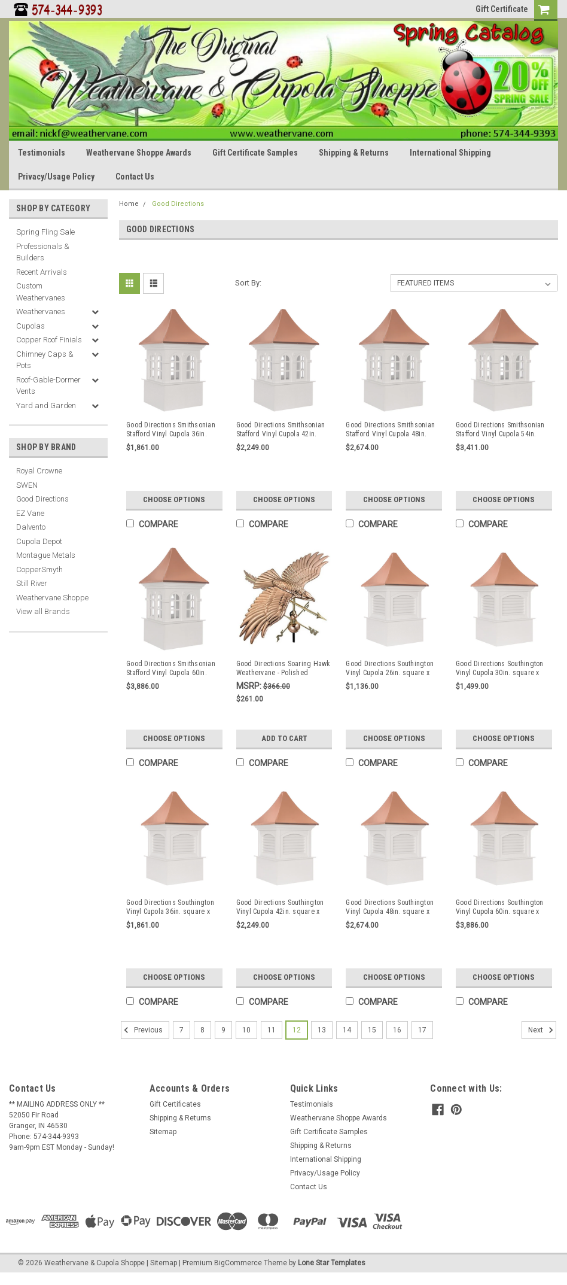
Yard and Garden (46, 405)
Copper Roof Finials (49, 339)
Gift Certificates (175, 1104)
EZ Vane (30, 513)
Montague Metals (45, 555)
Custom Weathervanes (40, 291)
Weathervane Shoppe (52, 597)
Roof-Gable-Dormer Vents (48, 385)
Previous (142, 1030)
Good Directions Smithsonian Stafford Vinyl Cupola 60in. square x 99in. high (170, 669)
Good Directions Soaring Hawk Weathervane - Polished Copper (283, 669)
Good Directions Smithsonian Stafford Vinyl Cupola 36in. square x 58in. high (170, 430)
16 (397, 1030)
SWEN (27, 485)
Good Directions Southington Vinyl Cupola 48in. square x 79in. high (390, 907)
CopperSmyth (39, 569)
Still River (31, 583)
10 (246, 1030)
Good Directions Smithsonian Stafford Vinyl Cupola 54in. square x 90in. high (500, 430)
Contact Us (134, 176)
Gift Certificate (501, 9)
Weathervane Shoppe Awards (138, 152)
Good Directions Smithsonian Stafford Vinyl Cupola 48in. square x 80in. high (390, 430)
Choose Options (174, 499)
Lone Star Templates (331, 1263)
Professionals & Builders (42, 252)
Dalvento (30, 526)
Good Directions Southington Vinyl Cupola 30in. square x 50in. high (500, 669)
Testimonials (41, 152)
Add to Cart (284, 738)
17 (422, 1030)
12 (296, 1030)
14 (347, 1030)
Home (129, 204)
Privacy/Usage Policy (56, 176)
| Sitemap (162, 1263)
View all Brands (43, 611)
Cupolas (30, 325)
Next (542, 1030)
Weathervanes (40, 311)
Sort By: (248, 282)
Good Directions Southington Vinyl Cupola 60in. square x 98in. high (500, 907)
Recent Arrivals (41, 272)
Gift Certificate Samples (255, 152)
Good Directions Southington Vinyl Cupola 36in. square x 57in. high (170, 907)
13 (322, 1030)
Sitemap (163, 1132)
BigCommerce (238, 1263)
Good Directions (42, 498)
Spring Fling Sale (45, 231)
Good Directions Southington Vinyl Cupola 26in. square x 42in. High (390, 669)
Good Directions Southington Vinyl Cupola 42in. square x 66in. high (280, 907)
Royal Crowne (39, 470)
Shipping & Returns (354, 152)
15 (372, 1030)
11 (271, 1030)
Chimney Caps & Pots (45, 360)
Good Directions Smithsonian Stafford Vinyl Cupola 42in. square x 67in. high (280, 430)
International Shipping (450, 152)
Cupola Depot (39, 541)
